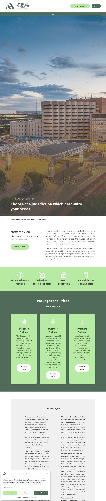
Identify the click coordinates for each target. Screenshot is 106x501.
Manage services (8, 487)
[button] (47, 474)
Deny (25, 493)
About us (33, 497)
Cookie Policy (19, 497)
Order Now (24, 368)
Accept (10, 493)
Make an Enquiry (80, 6)
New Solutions (31, 219)
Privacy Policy (26, 497)
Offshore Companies (20, 219)
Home (12, 219)
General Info (19, 247)
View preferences (41, 493)
